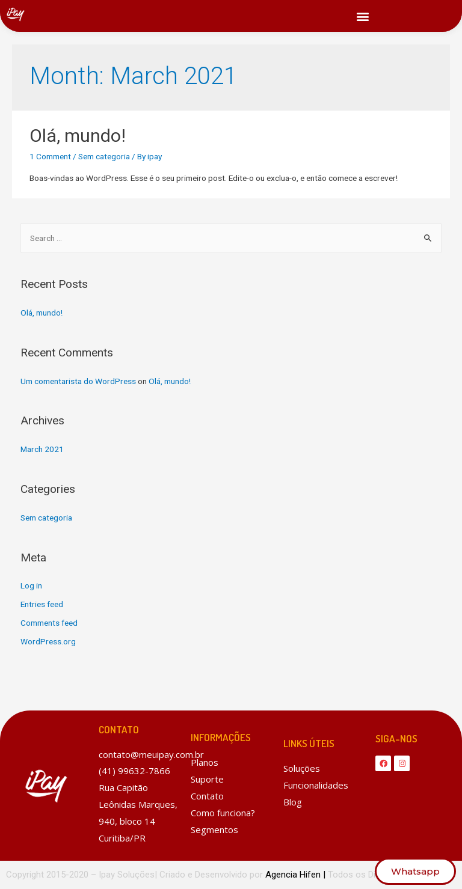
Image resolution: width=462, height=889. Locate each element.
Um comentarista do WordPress (78, 381)
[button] (363, 16)
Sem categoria (104, 156)
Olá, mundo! (77, 135)
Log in (31, 585)
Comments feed (49, 623)
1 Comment (50, 156)
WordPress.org (48, 641)
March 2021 (42, 449)
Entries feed (41, 604)
